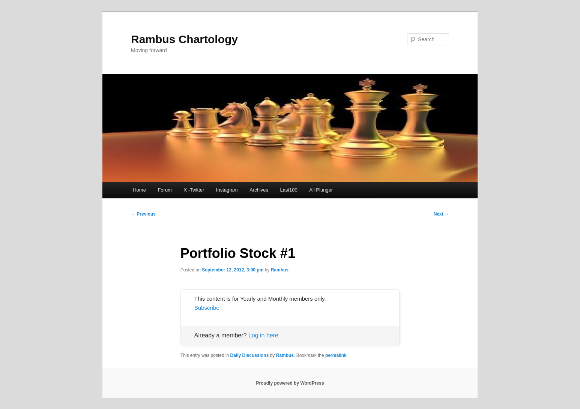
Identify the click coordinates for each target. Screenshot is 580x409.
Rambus (279, 270)
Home (139, 190)
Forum (165, 190)
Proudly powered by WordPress (290, 383)
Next (441, 214)
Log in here (263, 335)
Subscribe (206, 307)
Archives (258, 190)
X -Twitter (193, 190)
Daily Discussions (249, 355)
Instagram (227, 190)
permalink (336, 355)
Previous (143, 214)
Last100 (289, 190)
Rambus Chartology (184, 39)
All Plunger (321, 190)
